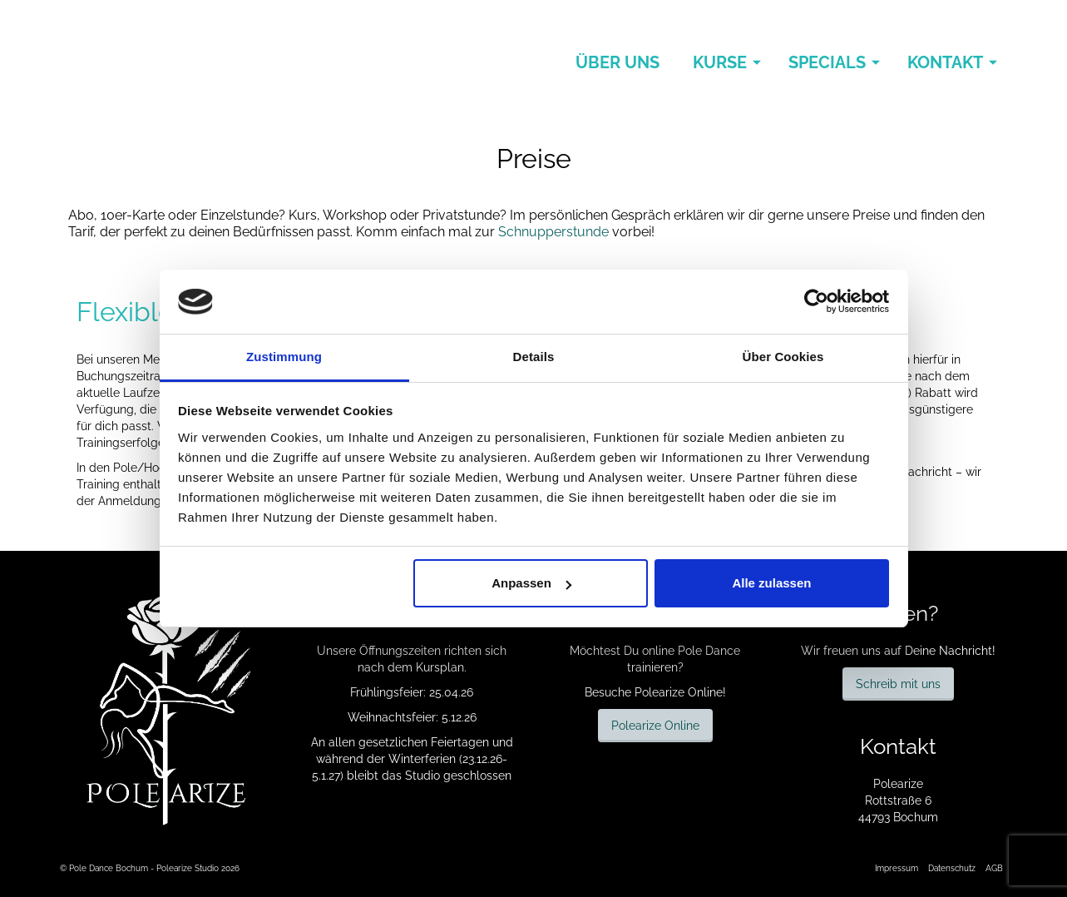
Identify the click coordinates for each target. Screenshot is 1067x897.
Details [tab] (534, 356)
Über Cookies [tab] (783, 356)
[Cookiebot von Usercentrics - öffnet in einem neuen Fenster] (816, 301)
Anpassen (531, 583)
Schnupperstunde (553, 232)
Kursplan (440, 667)
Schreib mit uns (898, 684)
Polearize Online (655, 725)
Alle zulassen (771, 583)
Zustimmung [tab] (284, 356)
